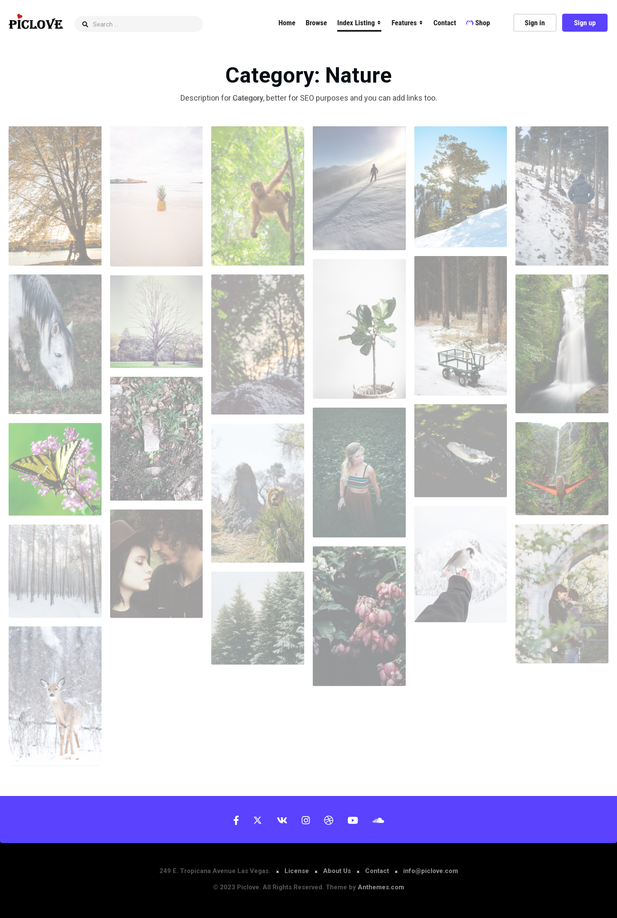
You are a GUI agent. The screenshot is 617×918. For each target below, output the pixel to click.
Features (404, 22)
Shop (478, 22)
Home (287, 22)
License (298, 871)
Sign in (535, 22)
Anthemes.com (381, 887)
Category (248, 97)
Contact (445, 22)
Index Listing (356, 22)
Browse (316, 22)
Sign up (585, 22)
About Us (337, 871)
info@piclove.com (430, 871)
